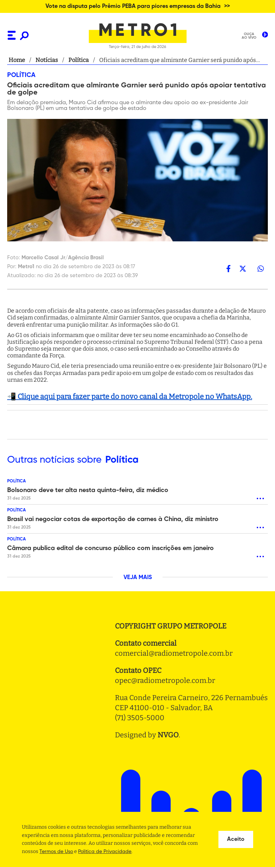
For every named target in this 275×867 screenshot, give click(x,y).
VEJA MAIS (138, 578)
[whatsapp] (261, 268)
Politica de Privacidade (104, 851)
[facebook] (228, 268)
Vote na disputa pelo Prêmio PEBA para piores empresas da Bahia (133, 6)
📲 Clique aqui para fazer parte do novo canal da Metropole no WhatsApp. (129, 396)
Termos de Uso (56, 851)
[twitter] (243, 268)
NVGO (168, 735)
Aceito (236, 839)
